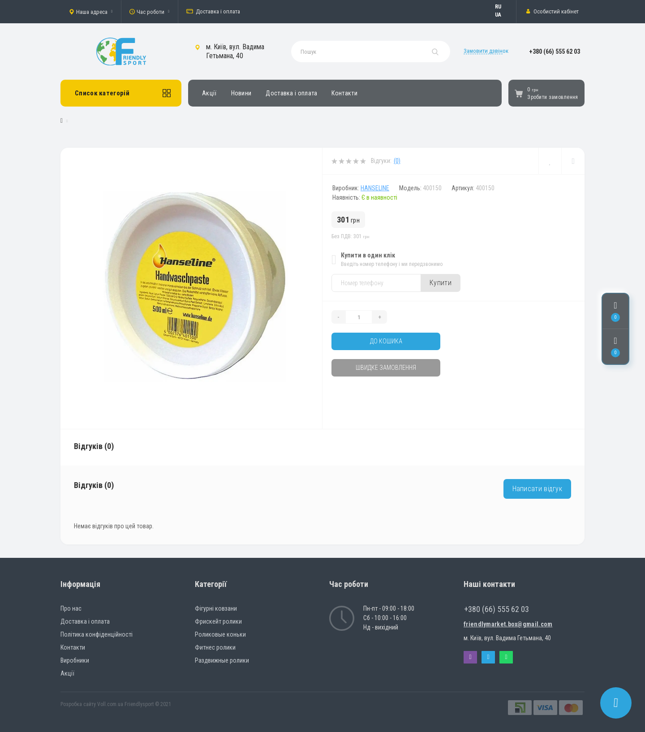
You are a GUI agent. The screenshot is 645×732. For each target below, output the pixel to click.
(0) (397, 160)
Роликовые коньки (220, 634)
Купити (441, 282)
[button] (90, 11)
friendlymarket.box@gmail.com (508, 624)
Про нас (71, 608)
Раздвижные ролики (222, 660)
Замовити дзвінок (486, 50)
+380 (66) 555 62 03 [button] (496, 609)
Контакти (344, 93)
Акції (209, 93)
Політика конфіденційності (96, 634)
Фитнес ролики (215, 647)
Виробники (74, 660)
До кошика (386, 341)
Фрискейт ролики (218, 621)
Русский (502, 7)
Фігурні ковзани (216, 608)
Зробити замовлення (552, 97)
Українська (502, 15)
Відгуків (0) (94, 446)
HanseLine (375, 188)
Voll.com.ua (110, 704)
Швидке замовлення (386, 367)
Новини (241, 93)
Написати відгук (537, 488)
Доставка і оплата (213, 11)
